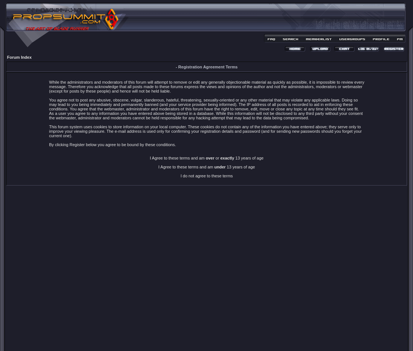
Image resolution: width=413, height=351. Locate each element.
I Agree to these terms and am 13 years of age (206, 167)
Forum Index (19, 57)
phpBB (193, 335)
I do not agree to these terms (207, 176)
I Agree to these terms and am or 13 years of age (207, 158)
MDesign (233, 339)
